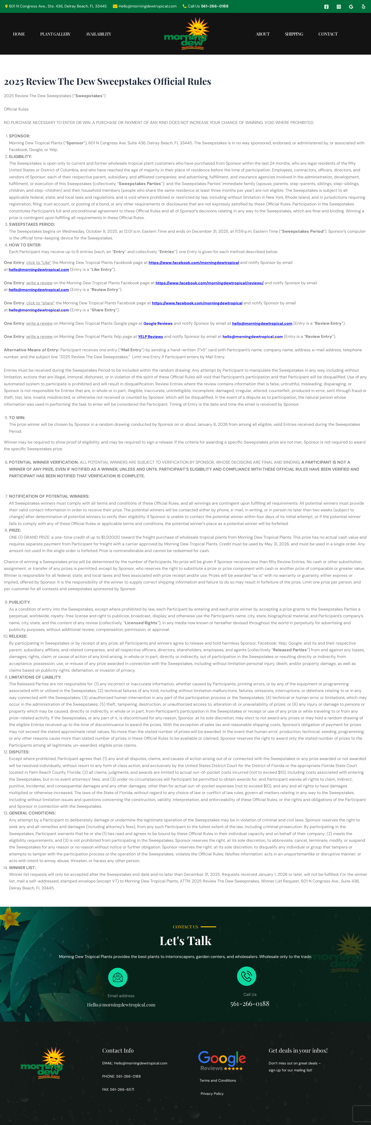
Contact (325, 34)
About (250, 34)
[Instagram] (338, 6)
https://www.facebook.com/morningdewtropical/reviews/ (215, 283)
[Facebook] (326, 6)
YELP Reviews (152, 336)
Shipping (286, 34)
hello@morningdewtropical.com (41, 269)
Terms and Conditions (218, 1080)
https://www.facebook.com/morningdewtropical (198, 262)
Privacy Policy (212, 1093)
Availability (112, 34)
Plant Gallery (63, 34)
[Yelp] (363, 6)
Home (21, 34)
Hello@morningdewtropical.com (140, 1063)
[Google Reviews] (351, 6)
